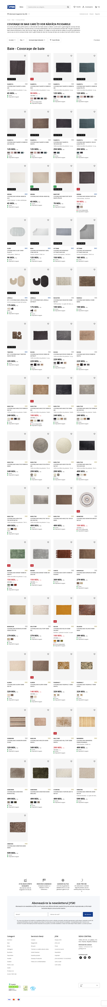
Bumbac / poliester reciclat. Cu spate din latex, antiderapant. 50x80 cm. (64, 632)
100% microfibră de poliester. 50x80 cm (40, 412)
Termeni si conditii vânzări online (40, 949)
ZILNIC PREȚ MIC (12, 974)
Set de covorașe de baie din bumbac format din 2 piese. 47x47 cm (17, 302)
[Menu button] (20, 7)
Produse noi (10, 971)
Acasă (8, 20)
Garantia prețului (35, 955)
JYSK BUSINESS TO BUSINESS (63, 958)
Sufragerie (10, 949)
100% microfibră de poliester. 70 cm (40, 468)
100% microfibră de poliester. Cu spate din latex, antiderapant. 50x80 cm (40, 358)
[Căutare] (68, 7)
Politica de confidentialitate (38, 961)
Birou (8, 946)
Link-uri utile (58, 961)
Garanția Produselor (36, 958)
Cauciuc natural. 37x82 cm (37, 254)
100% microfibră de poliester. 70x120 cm (87, 468)
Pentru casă (10, 965)
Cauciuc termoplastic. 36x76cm (62, 254)
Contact (33, 940)
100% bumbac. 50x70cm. (83, 198)
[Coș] (97, 7)
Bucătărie (9, 952)
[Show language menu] (89, 985)
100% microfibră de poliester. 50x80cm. (17, 412)
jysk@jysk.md (82, 948)
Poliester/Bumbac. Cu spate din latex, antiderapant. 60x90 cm (87, 795)
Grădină (9, 961)
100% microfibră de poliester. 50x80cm (87, 412)
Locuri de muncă (59, 949)
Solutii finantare (35, 952)
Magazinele (34, 943)
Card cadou (58, 965)
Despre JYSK (58, 940)
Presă (56, 946)
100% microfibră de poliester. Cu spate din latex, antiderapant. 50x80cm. (40, 90)
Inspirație (57, 955)
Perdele (9, 958)
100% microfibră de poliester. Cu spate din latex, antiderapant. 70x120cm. (64, 146)
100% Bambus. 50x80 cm (83, 744)
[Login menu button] (87, 7)
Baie (8, 943)
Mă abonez (88, 914)
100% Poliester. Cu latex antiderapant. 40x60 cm (17, 200)
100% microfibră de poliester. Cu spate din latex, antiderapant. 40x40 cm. (17, 90)
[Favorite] (77, 7)
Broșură (33, 946)
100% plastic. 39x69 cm (13, 254)
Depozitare (10, 955)
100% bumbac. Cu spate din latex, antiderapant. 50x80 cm (64, 304)
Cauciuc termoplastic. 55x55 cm (85, 254)
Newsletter (58, 952)
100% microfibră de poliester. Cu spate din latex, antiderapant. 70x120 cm (40, 522)
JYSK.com (57, 943)
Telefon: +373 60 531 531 (85, 947)
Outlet (9, 968)
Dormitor (9, 940)
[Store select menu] (18, 14)
